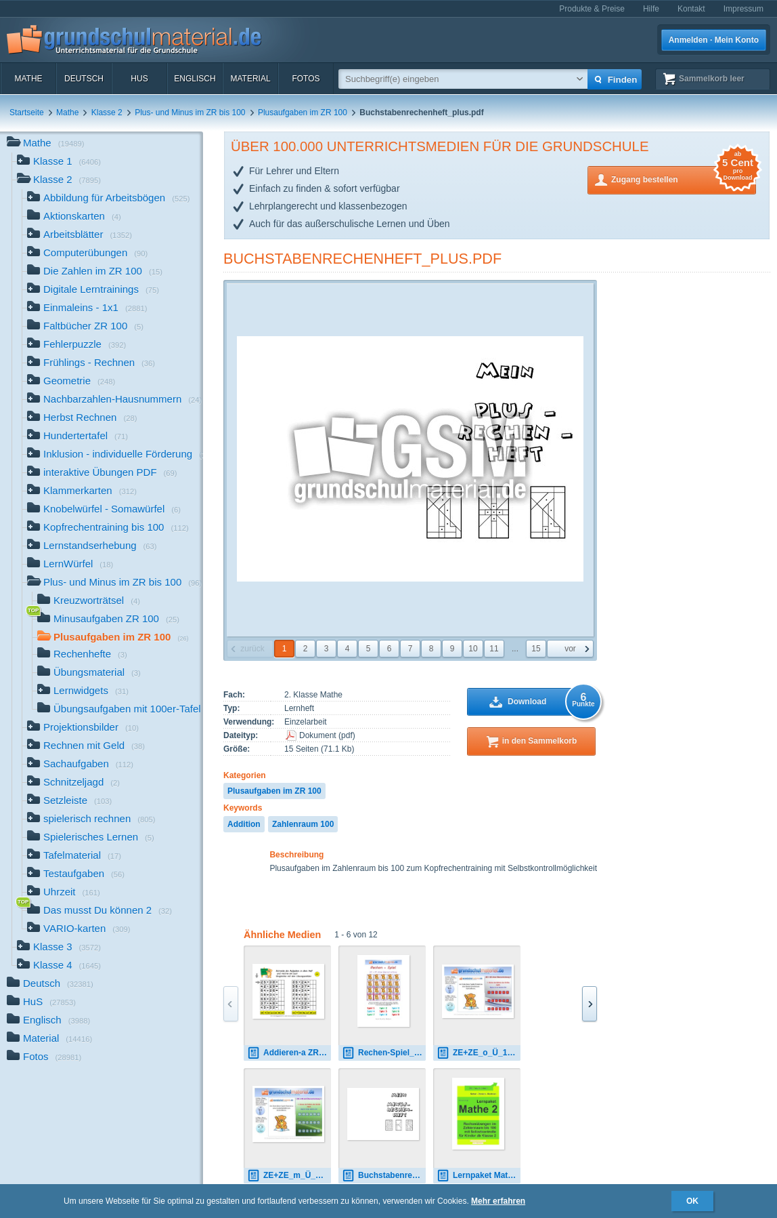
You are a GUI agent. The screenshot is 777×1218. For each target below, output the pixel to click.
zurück (252, 648)
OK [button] (692, 1201)
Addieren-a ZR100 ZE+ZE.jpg (289, 1053)
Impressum (743, 9)
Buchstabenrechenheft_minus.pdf (384, 1175)
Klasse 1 (59, 162)
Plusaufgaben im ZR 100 (302, 112)
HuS (139, 78)
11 (493, 648)
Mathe (28, 78)
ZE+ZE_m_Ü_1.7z (289, 1175)
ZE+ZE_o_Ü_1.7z (477, 1053)
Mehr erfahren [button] (498, 1201)
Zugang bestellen (683, 178)
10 (472, 648)
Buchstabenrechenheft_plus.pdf (362, 258)
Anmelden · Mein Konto (714, 40)
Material (250, 78)
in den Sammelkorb (539, 741)
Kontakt (691, 9)
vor (570, 648)
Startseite (26, 112)
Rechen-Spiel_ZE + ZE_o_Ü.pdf (384, 1053)
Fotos (305, 78)
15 (535, 648)
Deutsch (84, 78)
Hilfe (651, 9)
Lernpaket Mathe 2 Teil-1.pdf (478, 1175)
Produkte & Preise (592, 9)
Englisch (194, 78)
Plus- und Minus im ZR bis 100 (190, 112)
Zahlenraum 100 (303, 824)
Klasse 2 (107, 112)
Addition (244, 824)
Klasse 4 (59, 966)
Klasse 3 (59, 947)
